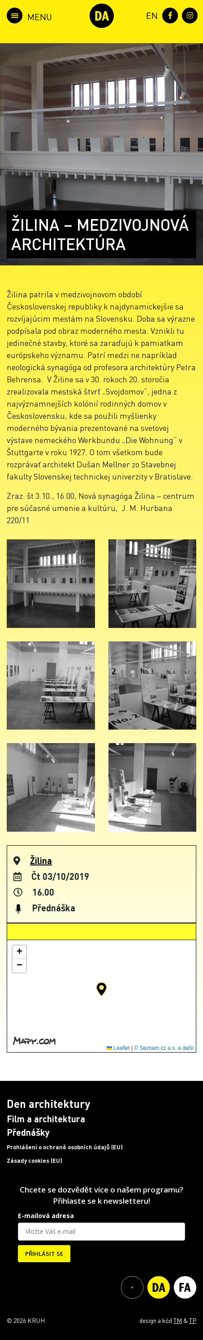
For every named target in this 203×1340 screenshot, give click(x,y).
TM (177, 1320)
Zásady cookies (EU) (34, 1160)
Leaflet (118, 1048)
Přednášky (28, 1132)
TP (192, 1320)
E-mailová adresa (46, 1215)
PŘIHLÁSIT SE (44, 1254)
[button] (101, 989)
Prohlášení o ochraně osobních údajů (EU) (65, 1147)
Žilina (41, 860)
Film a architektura (46, 1119)
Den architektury (48, 1104)
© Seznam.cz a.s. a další (164, 1048)
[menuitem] (150, 14)
